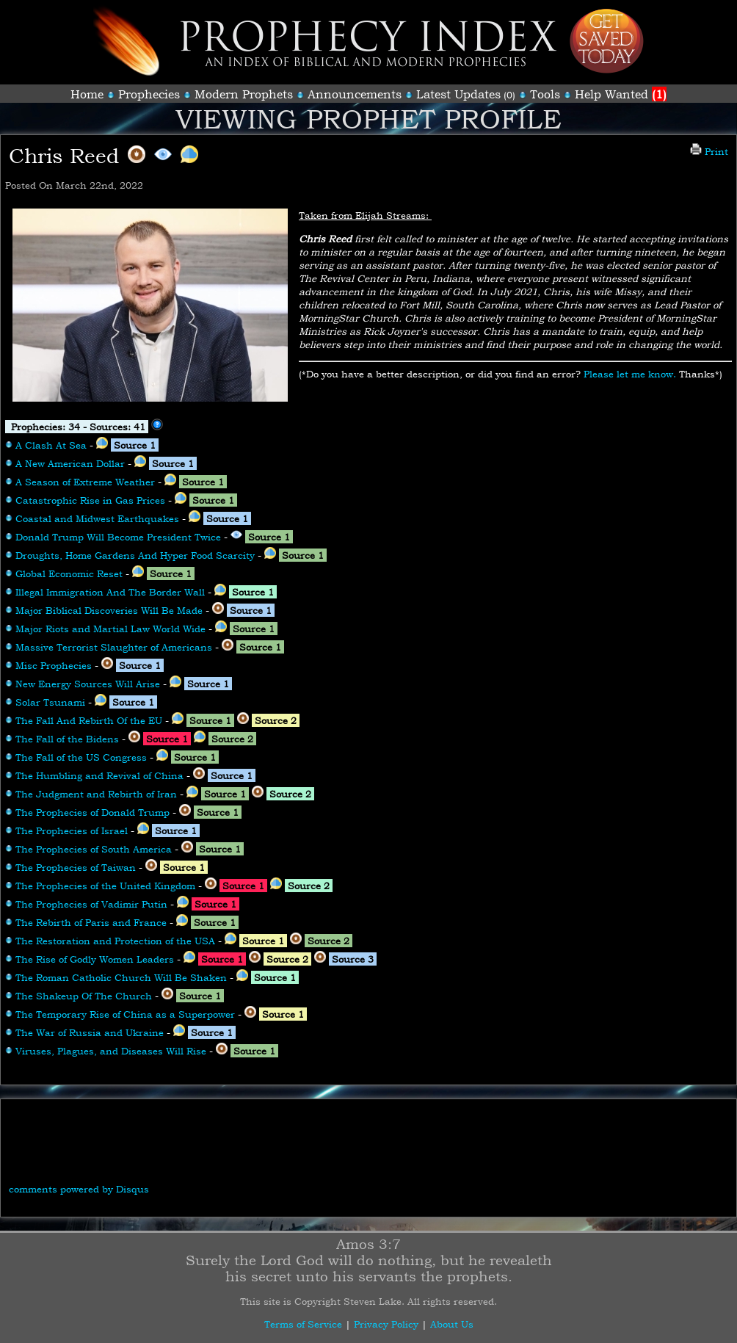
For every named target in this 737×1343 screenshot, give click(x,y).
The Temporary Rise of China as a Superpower (125, 1014)
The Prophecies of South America (93, 848)
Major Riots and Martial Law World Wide (110, 628)
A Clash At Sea (51, 445)
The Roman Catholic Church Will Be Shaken (121, 977)
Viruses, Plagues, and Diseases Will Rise (110, 1050)
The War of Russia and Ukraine (89, 1032)
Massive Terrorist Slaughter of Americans (113, 647)
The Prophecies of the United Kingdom (105, 885)
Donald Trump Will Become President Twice (118, 536)
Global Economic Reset (69, 573)
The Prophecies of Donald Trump (92, 812)
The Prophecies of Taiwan (75, 867)
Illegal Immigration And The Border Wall (110, 591)
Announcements (355, 94)
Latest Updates (458, 94)
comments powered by (79, 1188)
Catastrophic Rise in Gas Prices (90, 500)
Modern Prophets (244, 94)
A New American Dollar (70, 463)
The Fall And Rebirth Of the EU (88, 720)
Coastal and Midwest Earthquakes (97, 518)
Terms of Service (303, 1324)
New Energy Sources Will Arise (87, 683)
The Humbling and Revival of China (99, 775)
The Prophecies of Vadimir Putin (91, 904)
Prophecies (149, 94)
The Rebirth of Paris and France (91, 922)
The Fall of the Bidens (67, 738)
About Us (451, 1324)
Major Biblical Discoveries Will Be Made (109, 610)
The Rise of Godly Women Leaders (94, 959)
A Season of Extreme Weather (85, 481)
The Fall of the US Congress (81, 757)
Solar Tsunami (50, 702)
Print (709, 151)
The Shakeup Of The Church (83, 995)
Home (87, 94)
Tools (545, 94)
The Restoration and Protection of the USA (115, 940)
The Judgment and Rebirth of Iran (96, 793)
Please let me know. (630, 373)
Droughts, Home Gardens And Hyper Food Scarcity (135, 555)
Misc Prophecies (53, 665)
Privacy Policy (386, 1324)
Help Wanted (621, 94)
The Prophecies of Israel (71, 830)
